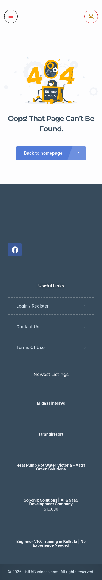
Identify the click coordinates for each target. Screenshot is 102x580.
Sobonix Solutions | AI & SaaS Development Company (51, 502)
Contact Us (27, 326)
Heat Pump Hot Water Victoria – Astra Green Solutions (50, 467)
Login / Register (32, 306)
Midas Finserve (51, 403)
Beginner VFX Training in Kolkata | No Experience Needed (51, 543)
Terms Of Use (30, 347)
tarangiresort (51, 434)
